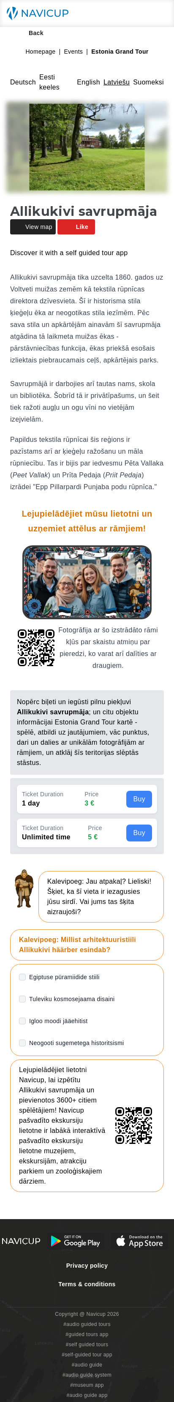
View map (33, 227)
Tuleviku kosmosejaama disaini (72, 999)
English (88, 82)
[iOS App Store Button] (139, 1241)
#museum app (87, 1385)
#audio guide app (86, 1395)
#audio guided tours (87, 1324)
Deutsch (23, 82)
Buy (139, 799)
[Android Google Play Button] (75, 1241)
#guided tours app (87, 1334)
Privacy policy (87, 1265)
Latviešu (116, 82)
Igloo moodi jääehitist (58, 1021)
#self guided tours (87, 1345)
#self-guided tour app (87, 1355)
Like (76, 227)
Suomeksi (148, 82)
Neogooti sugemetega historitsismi (76, 1043)
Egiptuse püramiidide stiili (64, 977)
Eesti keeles (49, 82)
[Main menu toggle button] (158, 13)
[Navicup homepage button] (40, 13)
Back (30, 33)
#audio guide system (87, 1375)
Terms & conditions (86, 1284)
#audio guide (87, 1365)
